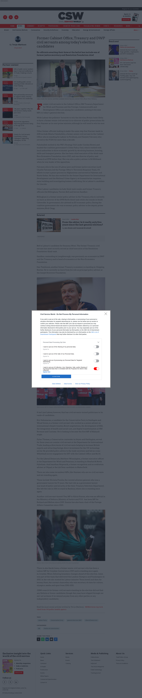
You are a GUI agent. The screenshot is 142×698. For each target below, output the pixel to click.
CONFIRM (56, 376)
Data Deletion (56, 384)
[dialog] (71, 349)
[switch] (96, 346)
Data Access (68, 384)
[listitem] (71, 342)
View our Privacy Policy (82, 384)
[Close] (106, 314)
